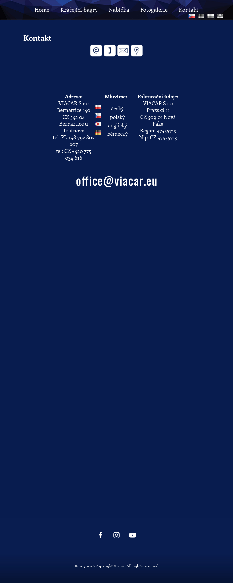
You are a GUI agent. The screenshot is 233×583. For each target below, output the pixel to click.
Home (42, 9)
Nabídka (119, 9)
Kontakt (188, 9)
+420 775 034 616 (78, 154)
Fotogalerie (154, 9)
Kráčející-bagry (78, 9)
